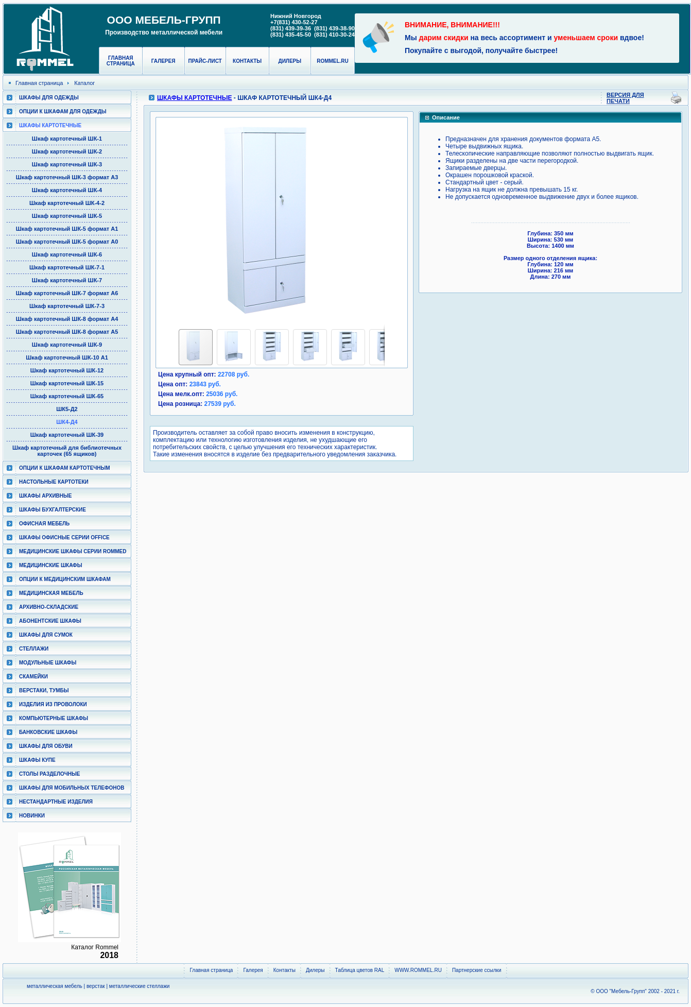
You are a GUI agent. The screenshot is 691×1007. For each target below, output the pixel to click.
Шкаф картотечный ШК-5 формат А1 (67, 229)
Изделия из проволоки (53, 704)
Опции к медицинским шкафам (65, 579)
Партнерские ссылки (477, 970)
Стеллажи (33, 649)
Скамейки (33, 676)
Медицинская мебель (51, 593)
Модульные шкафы (47, 662)
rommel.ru (333, 61)
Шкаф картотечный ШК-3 (67, 164)
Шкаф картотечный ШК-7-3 (67, 306)
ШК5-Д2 (67, 409)
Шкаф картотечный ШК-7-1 (67, 267)
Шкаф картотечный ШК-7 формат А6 (67, 293)
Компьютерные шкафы (53, 718)
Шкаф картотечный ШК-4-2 (67, 203)
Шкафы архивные (45, 496)
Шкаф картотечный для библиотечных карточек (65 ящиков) (67, 451)
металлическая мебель (54, 986)
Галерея (163, 61)
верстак (96, 986)
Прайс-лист (205, 61)
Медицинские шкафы (50, 565)
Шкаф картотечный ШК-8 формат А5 (67, 332)
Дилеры (290, 61)
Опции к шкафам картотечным (64, 468)
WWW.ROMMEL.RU (418, 970)
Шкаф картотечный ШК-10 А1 (67, 357)
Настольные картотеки (54, 482)
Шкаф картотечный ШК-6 (67, 254)
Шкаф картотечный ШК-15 (66, 383)
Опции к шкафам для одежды (63, 111)
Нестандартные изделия (56, 802)
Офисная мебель (44, 523)
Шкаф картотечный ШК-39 (66, 435)
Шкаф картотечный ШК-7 (67, 280)
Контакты (247, 61)
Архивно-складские (48, 607)
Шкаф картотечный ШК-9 (67, 345)
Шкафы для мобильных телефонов (71, 788)
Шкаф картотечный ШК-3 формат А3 (67, 177)
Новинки (32, 815)
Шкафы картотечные (50, 125)
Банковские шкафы (48, 732)
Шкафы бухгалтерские (52, 510)
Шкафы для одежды (49, 97)
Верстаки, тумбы (43, 690)
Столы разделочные (49, 774)
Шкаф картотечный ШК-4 (67, 190)
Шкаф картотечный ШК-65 (66, 396)
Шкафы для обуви (46, 746)
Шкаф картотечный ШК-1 (67, 138)
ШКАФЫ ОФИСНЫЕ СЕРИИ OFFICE (64, 537)
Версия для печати (625, 98)
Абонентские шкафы (50, 621)
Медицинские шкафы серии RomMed (72, 551)
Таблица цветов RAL (360, 970)
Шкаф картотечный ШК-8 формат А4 (67, 319)
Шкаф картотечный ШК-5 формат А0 (67, 241)
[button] (188, 221)
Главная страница (121, 60)
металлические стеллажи (139, 986)
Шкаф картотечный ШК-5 (67, 216)
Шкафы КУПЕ (37, 760)
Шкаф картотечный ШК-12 (66, 370)
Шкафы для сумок (46, 635)
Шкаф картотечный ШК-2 (67, 151)
